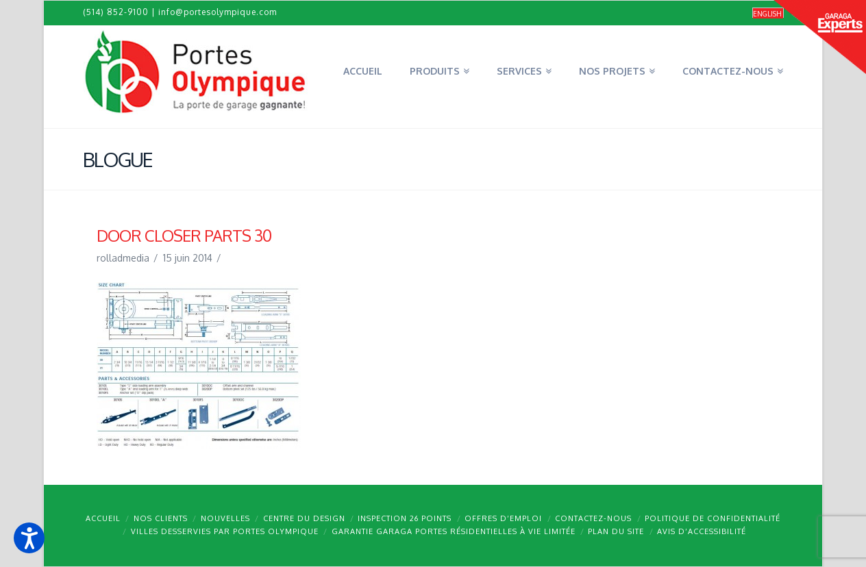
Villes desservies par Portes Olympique (225, 531)
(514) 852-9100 (116, 12)
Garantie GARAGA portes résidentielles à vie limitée (454, 531)
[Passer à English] (768, 13)
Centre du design (304, 518)
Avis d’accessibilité (701, 531)
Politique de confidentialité (712, 518)
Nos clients (161, 518)
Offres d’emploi (503, 518)
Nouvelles (225, 518)
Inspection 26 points (404, 518)
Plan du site (616, 531)
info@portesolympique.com (217, 12)
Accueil (103, 518)
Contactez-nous (593, 518)
